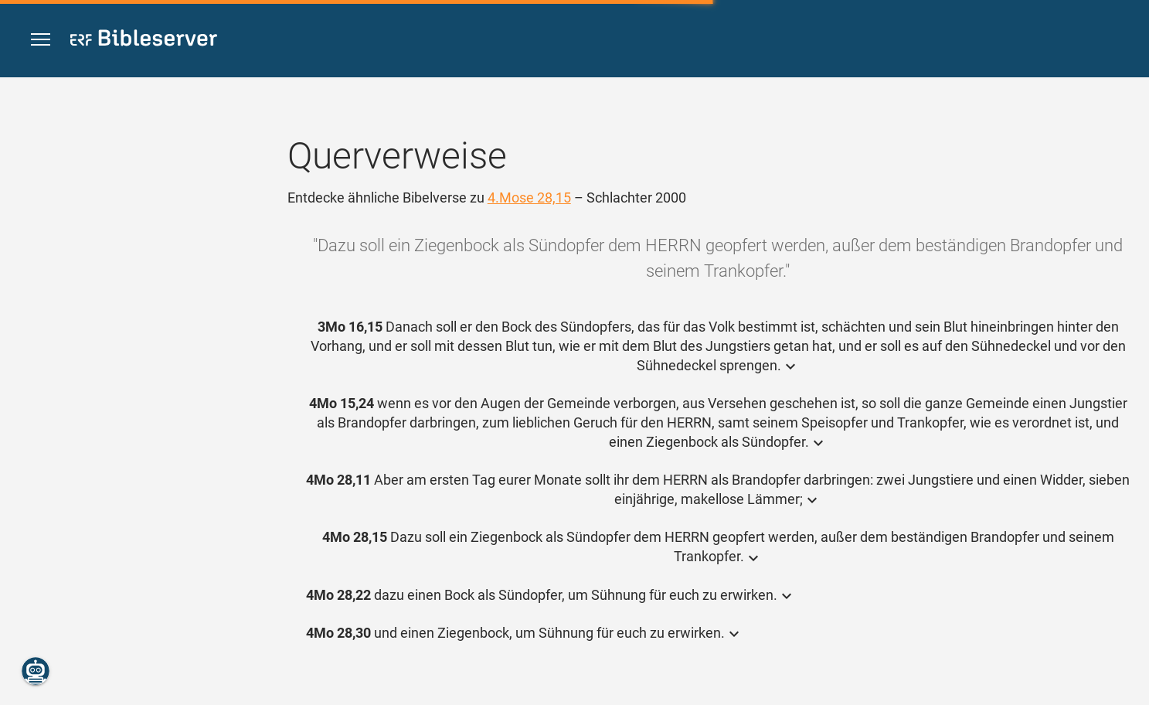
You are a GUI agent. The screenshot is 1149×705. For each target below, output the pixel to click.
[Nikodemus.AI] (35, 671)
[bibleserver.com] (143, 40)
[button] (40, 39)
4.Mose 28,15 (529, 197)
